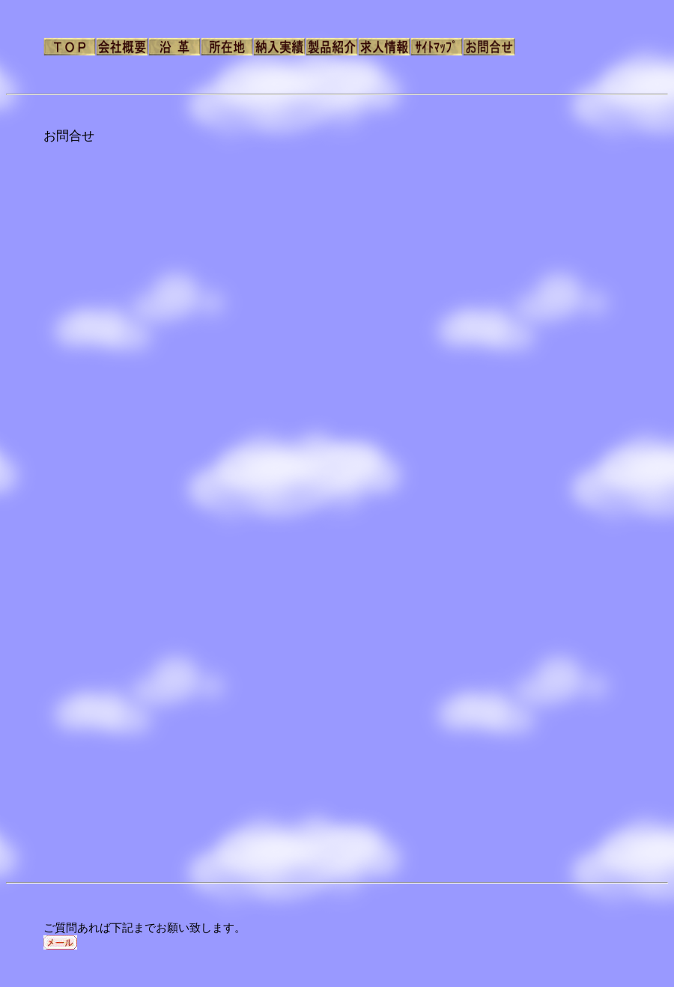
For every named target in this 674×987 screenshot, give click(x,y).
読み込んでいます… (286, 509)
